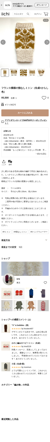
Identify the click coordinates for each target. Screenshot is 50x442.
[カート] (46, 14)
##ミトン (6, 232)
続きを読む (42, 154)
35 (29, 320)
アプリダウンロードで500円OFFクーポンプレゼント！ (26, 121)
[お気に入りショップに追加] (45, 283)
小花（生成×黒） (19, 364)
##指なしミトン (20, 232)
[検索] (28, 14)
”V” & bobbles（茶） (21, 325)
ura (18, 279)
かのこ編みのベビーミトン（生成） (26, 343)
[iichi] (5, 15)
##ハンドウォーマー (38, 232)
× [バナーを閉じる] (1, 5)
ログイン (38, 14)
